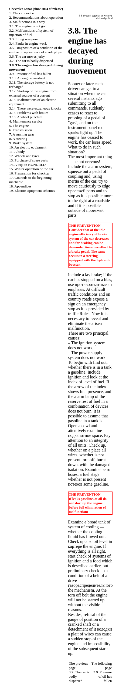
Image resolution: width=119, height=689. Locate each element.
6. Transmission (20, 130)
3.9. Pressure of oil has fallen (30, 74)
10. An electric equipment (27, 147)
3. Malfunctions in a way (27, 22)
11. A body (17, 152)
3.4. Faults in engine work (28, 43)
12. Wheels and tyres (24, 156)
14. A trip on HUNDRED (27, 165)
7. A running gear (21, 134)
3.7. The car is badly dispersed (31, 61)
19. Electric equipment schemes (32, 191)
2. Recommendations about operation (36, 17)
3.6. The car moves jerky (27, 56)
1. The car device (21, 13)
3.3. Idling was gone (23, 39)
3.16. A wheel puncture (25, 117)
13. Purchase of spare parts (28, 160)
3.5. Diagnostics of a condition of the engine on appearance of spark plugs (36, 50)
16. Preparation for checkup (29, 173)
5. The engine (19, 126)
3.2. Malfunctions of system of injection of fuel (31, 32)
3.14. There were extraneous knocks (35, 108)
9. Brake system (20, 143)
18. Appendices (20, 186)
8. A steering (18, 139)
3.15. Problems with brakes (28, 113)
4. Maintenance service (25, 121)
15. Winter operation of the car (31, 169)
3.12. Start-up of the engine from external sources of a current (32, 93)
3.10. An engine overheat (27, 78)
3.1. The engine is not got (27, 26)
